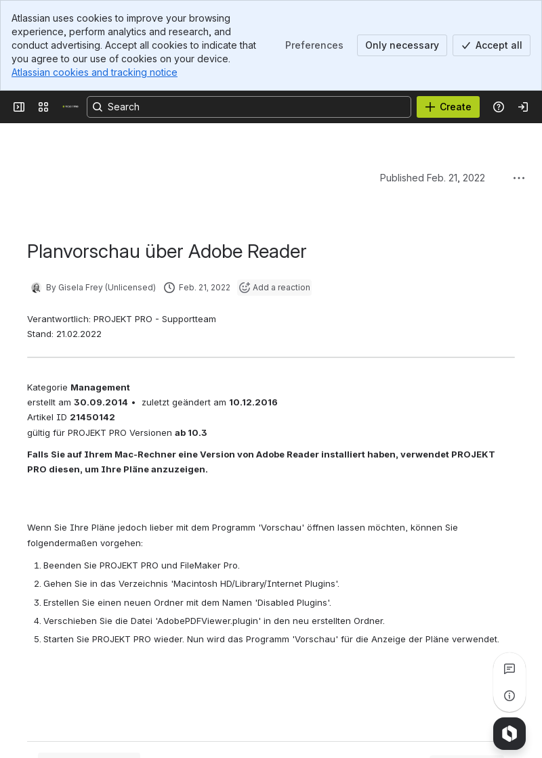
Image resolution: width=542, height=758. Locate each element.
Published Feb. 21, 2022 (432, 177)
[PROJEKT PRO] (70, 107)
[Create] (448, 107)
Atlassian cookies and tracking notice (95, 72)
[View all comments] (509, 668)
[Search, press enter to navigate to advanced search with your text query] (249, 107)
